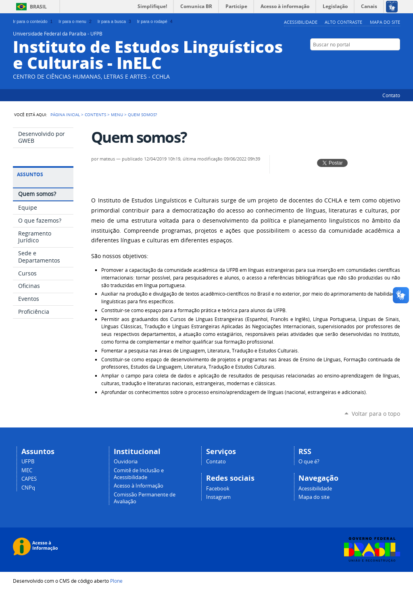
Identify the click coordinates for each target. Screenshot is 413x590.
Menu (117, 114)
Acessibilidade (300, 22)
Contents (95, 114)
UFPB (27, 461)
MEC (26, 470)
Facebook (386, 60)
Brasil (38, 6)
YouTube (376, 60)
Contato (391, 95)
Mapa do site (385, 22)
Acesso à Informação (138, 485)
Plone (116, 580)
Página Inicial (65, 114)
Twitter (366, 60)
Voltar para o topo (376, 413)
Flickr (396, 60)
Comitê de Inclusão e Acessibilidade (139, 474)
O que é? (308, 461)
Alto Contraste (343, 22)
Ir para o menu (75, 21)
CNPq (28, 487)
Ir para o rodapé (155, 21)
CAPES (29, 478)
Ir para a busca (115, 21)
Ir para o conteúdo (33, 21)
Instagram (218, 497)
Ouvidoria (126, 461)
